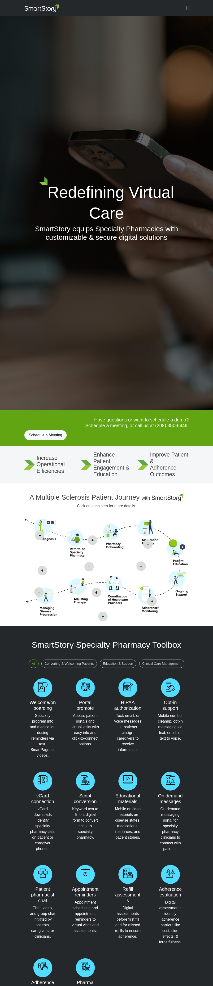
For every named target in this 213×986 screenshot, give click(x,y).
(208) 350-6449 (171, 425)
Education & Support (118, 663)
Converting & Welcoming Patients (69, 663)
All (33, 663)
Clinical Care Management (161, 663)
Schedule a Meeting (45, 435)
